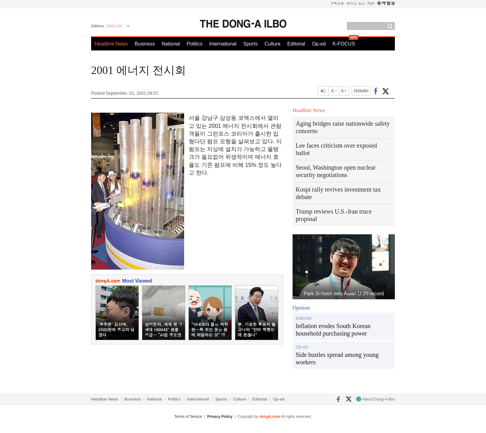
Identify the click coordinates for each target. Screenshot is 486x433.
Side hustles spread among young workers (337, 358)
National (171, 43)
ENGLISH (114, 26)
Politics (194, 43)
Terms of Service (188, 416)
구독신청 (337, 3)
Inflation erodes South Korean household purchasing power (333, 330)
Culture (272, 43)
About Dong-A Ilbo (375, 399)
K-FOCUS (344, 43)
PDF (371, 3)
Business (145, 43)
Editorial (296, 43)
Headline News (111, 43)
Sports (250, 43)
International (222, 43)
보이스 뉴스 (356, 3)
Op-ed (319, 43)
